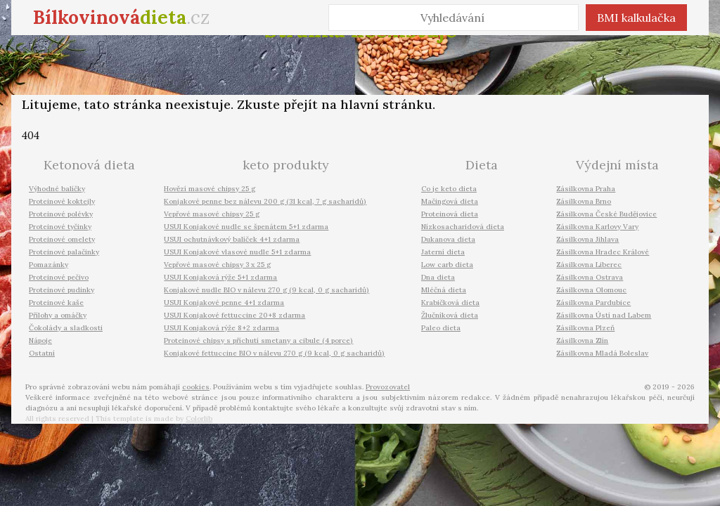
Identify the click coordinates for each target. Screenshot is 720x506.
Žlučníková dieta (449, 315)
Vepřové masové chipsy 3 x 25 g (217, 264)
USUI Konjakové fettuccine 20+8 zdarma (234, 315)
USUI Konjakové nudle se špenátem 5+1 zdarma (246, 226)
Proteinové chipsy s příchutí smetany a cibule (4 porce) (258, 340)
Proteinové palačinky (64, 252)
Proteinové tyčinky (60, 226)
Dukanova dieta (448, 239)
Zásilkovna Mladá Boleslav (602, 353)
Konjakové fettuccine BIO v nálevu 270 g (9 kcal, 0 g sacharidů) (274, 353)
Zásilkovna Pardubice (593, 302)
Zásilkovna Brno (583, 201)
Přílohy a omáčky (57, 315)
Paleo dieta (441, 327)
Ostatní (42, 353)
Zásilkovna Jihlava (587, 239)
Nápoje (40, 340)
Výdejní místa (617, 165)
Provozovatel (388, 386)
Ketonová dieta (89, 165)
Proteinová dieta (449, 214)
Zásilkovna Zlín (582, 340)
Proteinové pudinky (61, 289)
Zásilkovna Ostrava (589, 277)
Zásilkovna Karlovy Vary (597, 226)
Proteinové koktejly (62, 201)
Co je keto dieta (449, 188)
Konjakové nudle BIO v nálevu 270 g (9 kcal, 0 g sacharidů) (266, 289)
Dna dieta (438, 277)
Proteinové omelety (62, 239)
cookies (196, 386)
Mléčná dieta (443, 289)
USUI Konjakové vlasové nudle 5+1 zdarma (237, 252)
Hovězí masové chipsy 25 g (209, 188)
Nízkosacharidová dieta (462, 226)
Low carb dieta (447, 264)
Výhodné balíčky (57, 188)
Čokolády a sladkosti (66, 327)
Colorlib (199, 418)
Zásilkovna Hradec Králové (602, 252)
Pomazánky (48, 264)
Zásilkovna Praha (585, 188)
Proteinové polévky (61, 214)
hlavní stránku (386, 104)
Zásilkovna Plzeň (585, 327)
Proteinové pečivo (59, 277)
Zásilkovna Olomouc (591, 289)
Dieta (481, 165)
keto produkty (286, 165)
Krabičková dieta (450, 302)
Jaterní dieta (443, 252)
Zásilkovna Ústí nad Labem (603, 315)
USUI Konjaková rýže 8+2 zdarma (221, 327)
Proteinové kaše (56, 302)
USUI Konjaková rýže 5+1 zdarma (220, 277)
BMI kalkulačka (636, 18)
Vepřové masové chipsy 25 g (211, 214)
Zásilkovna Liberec (589, 264)
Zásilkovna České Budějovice (606, 214)
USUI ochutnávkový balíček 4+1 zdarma (232, 239)
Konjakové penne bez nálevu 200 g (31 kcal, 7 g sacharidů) (265, 201)
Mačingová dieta (449, 201)
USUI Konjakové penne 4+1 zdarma (224, 302)
